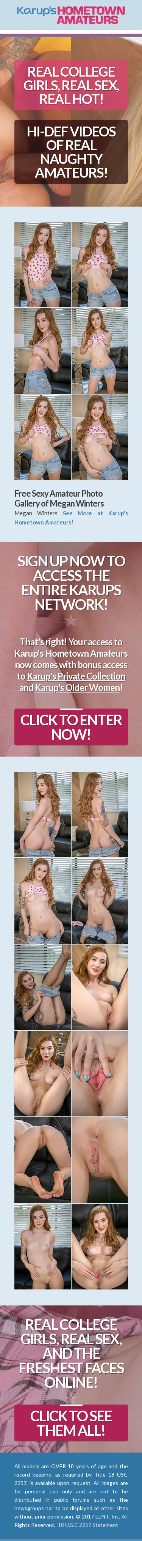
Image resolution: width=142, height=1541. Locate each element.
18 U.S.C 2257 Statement (88, 1525)
